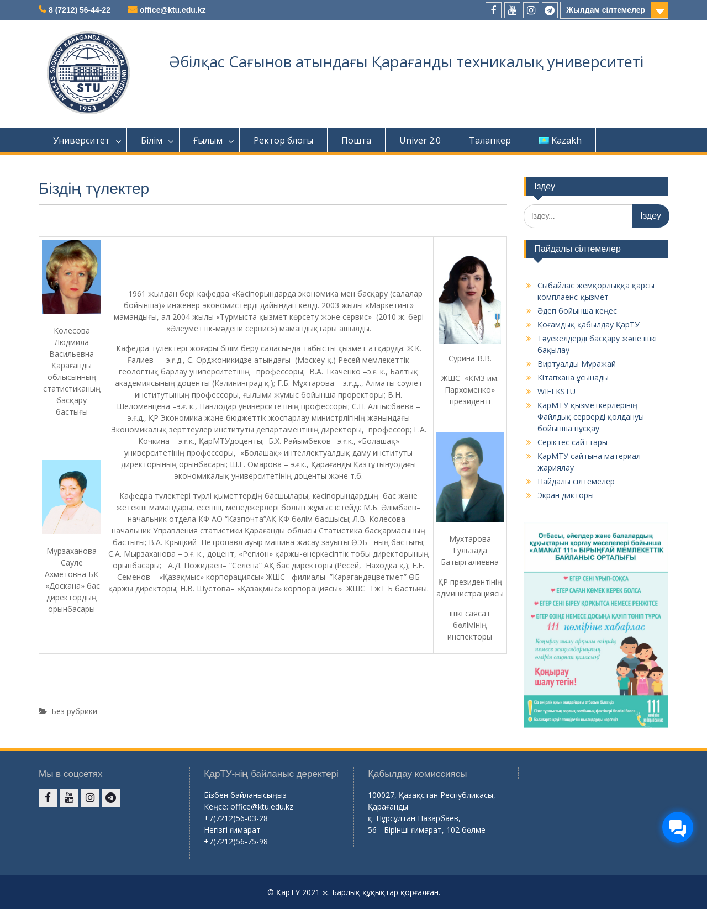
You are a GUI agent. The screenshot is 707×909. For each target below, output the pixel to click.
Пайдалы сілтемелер (576, 481)
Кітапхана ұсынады (573, 377)
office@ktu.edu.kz (172, 10)
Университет (81, 140)
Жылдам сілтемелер (605, 10)
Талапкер (490, 140)
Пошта (356, 140)
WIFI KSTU (556, 391)
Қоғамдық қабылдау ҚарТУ (588, 324)
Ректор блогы (283, 140)
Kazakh (560, 140)
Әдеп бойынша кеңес (577, 310)
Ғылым (208, 140)
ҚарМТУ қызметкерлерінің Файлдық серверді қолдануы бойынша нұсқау (590, 417)
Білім (151, 140)
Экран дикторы (565, 495)
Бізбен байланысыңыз (245, 795)
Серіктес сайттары (572, 442)
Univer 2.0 (420, 140)
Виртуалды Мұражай (576, 363)
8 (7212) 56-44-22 (79, 10)
